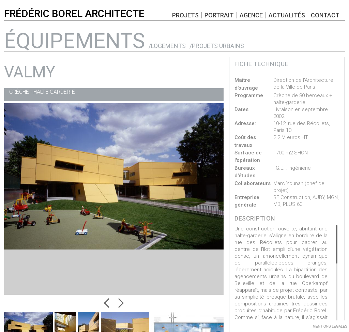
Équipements (74, 40)
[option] (114, 155)
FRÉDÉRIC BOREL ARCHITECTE (74, 14)
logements (168, 45)
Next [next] (119, 303)
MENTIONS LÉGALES (330, 326)
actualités (287, 15)
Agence (251, 15)
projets (185, 15)
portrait (219, 15)
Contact (325, 15)
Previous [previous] (108, 303)
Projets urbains (218, 45)
